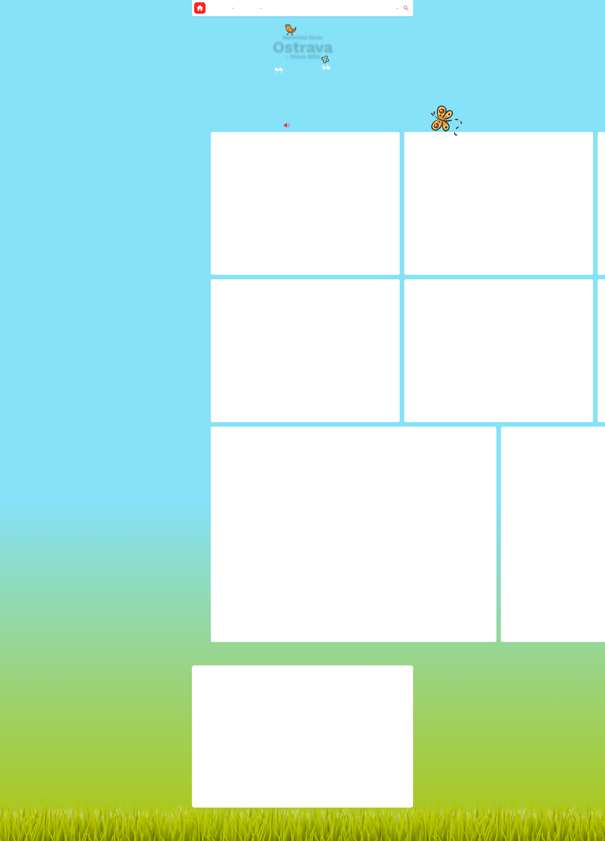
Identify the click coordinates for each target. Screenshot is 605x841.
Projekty (365, 356)
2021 (370, 393)
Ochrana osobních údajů (379, 424)
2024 (370, 411)
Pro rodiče (365, 8)
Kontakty (388, 8)
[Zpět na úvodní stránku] (200, 8)
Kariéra (365, 344)
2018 (370, 375)
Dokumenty (319, 8)
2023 (370, 405)
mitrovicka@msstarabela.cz (324, 350)
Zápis (273, 8)
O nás (226, 8)
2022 (370, 399)
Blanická (302, 90)
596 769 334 (304, 363)
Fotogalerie (294, 8)
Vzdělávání (250, 8)
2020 (370, 387)
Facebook (295, 382)
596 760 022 (304, 356)
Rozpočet (366, 350)
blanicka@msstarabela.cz (322, 344)
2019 (370, 381)
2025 (370, 417)
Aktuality (342, 8)
